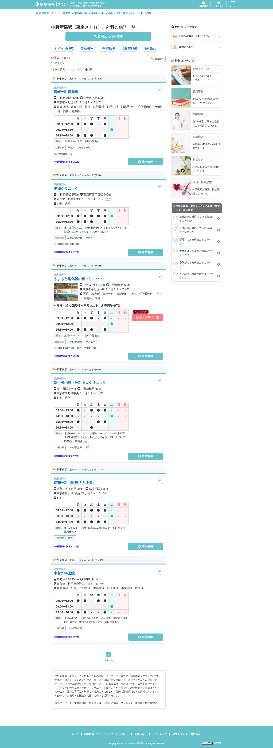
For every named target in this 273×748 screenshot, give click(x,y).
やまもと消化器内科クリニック (78, 279)
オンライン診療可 (63, 48)
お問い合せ (140, 734)
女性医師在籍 (130, 48)
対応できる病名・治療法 (196, 36)
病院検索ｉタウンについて (99, 734)
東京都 (66, 13)
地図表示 (157, 58)
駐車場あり (151, 48)
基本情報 (145, 161)
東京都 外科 (80, 13)
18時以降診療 (107, 48)
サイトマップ (159, 734)
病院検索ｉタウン (49, 13)
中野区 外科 (97, 13)
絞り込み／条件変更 (108, 36)
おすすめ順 (76, 69)
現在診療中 (87, 48)
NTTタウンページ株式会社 (186, 734)
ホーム (75, 734)
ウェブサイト (146, 316)
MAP (99, 102)
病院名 (196, 47)
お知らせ (124, 734)
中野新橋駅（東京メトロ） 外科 (125, 13)
